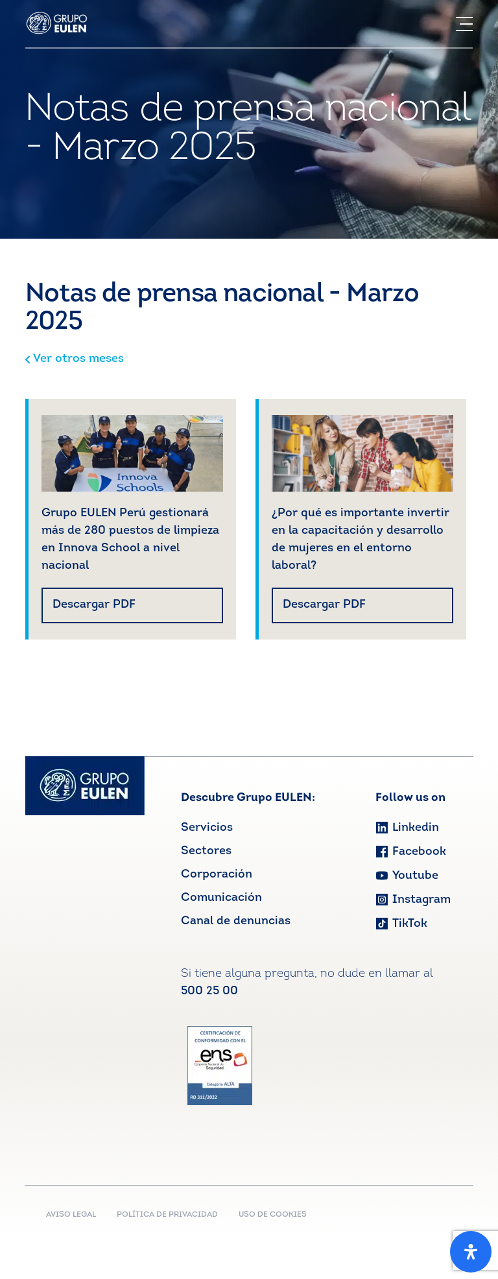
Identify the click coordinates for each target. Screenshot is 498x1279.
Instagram (413, 900)
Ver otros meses (74, 359)
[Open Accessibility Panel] (471, 1252)
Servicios (207, 828)
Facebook (410, 852)
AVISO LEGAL (71, 1215)
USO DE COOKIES (273, 1215)
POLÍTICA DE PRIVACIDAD (167, 1215)
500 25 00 (209, 991)
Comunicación (221, 898)
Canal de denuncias (235, 921)
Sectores (206, 851)
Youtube (406, 876)
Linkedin (407, 828)
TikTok (401, 924)
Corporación (216, 874)
